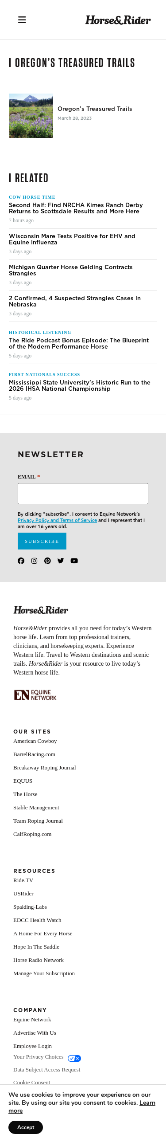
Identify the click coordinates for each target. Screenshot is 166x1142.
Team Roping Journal (38, 820)
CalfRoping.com (32, 834)
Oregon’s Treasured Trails (95, 109)
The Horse (25, 794)
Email (29, 476)
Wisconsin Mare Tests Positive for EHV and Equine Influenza (72, 239)
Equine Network (32, 1019)
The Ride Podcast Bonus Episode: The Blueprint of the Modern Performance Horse (79, 343)
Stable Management (36, 807)
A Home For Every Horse (43, 933)
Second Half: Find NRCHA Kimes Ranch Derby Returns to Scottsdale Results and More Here (76, 208)
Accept (25, 1127)
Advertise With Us (34, 1032)
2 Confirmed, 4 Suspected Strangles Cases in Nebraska (75, 301)
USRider (23, 893)
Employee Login (32, 1046)
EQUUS (22, 780)
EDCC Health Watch (37, 920)
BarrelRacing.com (34, 754)
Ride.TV (23, 880)
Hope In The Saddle (36, 946)
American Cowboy (35, 741)
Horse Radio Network (38, 960)
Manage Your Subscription (44, 973)
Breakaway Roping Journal (44, 767)
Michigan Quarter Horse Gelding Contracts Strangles (71, 270)
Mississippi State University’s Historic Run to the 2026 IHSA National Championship (80, 386)
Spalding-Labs (30, 906)
